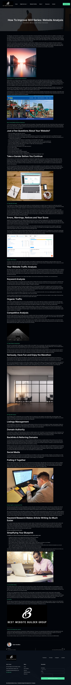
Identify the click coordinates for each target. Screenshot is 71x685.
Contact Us (12, 635)
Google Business (13, 425)
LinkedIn (63, 657)
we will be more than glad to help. (31, 228)
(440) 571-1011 (25, 635)
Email (42, 671)
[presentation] (47, 675)
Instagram (57, 657)
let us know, (13, 633)
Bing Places (18, 425)
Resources (47, 4)
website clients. (48, 231)
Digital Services (23, 4)
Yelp (9, 425)
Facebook (44, 657)
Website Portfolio (33, 4)
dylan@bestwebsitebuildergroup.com (12, 670)
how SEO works (20, 40)
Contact (53, 4)
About (41, 4)
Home (16, 4)
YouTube (50, 657)
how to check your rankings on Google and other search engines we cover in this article (47, 81)
